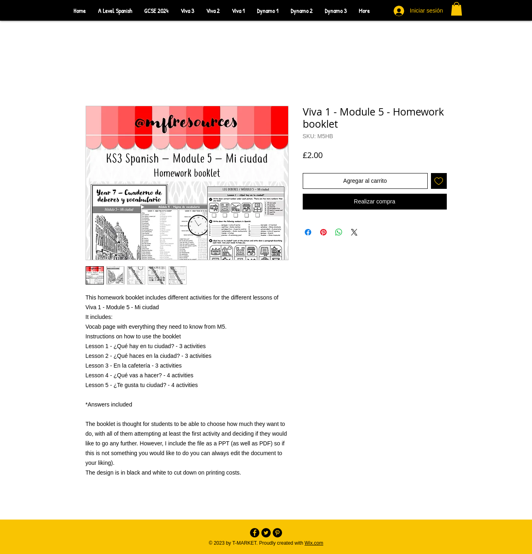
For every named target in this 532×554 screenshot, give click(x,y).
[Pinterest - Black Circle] (277, 532)
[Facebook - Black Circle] (254, 532)
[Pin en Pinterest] (323, 232)
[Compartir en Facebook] (308, 232)
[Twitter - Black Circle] (266, 532)
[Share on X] (354, 232)
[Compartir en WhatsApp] (339, 232)
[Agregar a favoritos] (439, 181)
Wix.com (314, 543)
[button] (456, 8)
